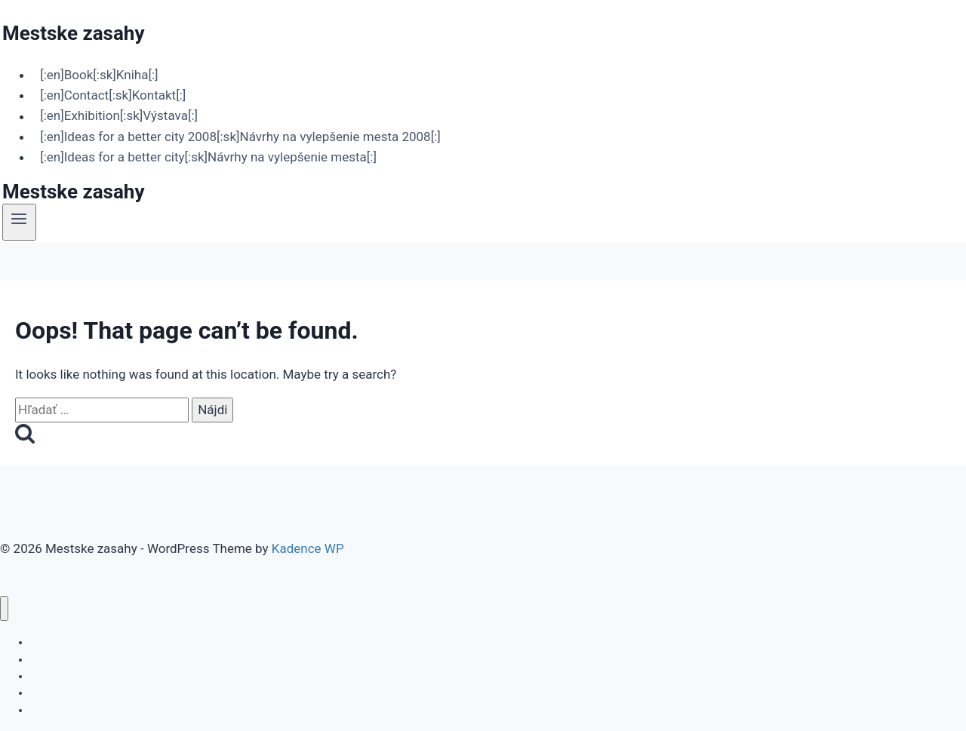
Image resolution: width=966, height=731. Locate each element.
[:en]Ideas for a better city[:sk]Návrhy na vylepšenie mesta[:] (208, 156)
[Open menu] (19, 222)
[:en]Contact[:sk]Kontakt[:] (113, 95)
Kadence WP (308, 548)
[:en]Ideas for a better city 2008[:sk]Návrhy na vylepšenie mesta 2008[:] (240, 136)
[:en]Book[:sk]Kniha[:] (99, 74)
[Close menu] (4, 608)
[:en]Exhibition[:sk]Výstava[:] (119, 116)
